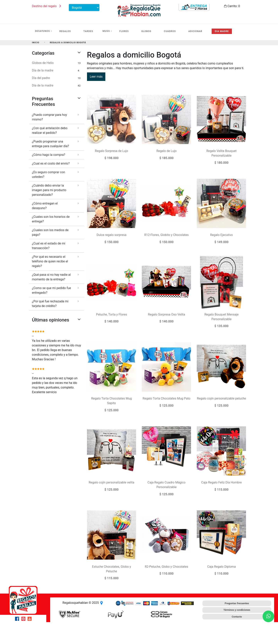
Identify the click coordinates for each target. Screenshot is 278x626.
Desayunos (42, 31)
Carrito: (232, 6)
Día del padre (41, 78)
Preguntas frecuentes (237, 603)
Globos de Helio (43, 63)
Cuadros (170, 31)
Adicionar (195, 31)
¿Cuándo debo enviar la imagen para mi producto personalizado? (49, 190)
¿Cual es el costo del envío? (51, 163)
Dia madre (222, 31)
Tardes (88, 31)
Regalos (65, 31)
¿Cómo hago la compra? (48, 155)
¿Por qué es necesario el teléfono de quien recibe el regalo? (50, 261)
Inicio (35, 42)
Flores (124, 31)
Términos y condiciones (236, 609)
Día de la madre (42, 70)
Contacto (237, 616)
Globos (146, 31)
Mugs (106, 31)
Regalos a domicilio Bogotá (68, 42)
